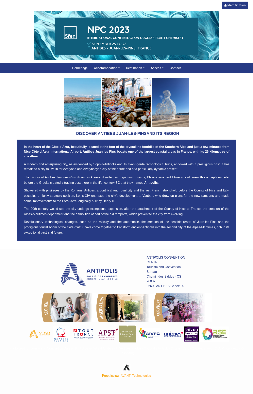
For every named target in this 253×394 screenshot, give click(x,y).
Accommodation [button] (105, 68)
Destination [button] (134, 68)
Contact (175, 68)
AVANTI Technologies (136, 376)
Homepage (80, 68)
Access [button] (156, 68)
